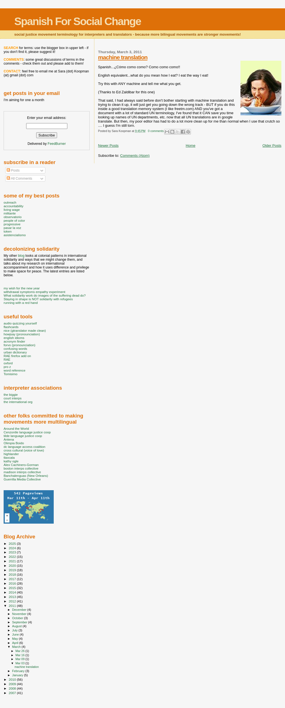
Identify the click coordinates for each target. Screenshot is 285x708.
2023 (13, 552)
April (15, 642)
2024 (13, 548)
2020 (13, 565)
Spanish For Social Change (77, 21)
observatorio (13, 217)
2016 (13, 583)
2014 (13, 592)
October (18, 618)
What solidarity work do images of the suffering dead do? (45, 295)
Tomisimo (10, 374)
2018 (13, 574)
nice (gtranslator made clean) (25, 330)
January (18, 675)
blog (21, 256)
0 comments (156, 131)
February (19, 671)
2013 (13, 597)
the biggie (11, 394)
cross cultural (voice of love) (24, 450)
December (19, 609)
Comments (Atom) (134, 155)
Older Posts (271, 145)
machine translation (122, 57)
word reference (14, 370)
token (8, 231)
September (20, 622)
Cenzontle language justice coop (27, 432)
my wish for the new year (22, 288)
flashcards (11, 327)
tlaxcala (9, 457)
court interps (12, 398)
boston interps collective (21, 468)
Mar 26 (20, 651)
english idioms (14, 338)
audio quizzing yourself (20, 323)
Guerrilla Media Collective (22, 479)
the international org (18, 402)
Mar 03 (20, 663)
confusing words (15, 348)
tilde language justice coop (23, 436)
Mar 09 (20, 659)
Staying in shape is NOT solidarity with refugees (38, 299)
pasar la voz (12, 228)
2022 (13, 556)
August (17, 626)
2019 (13, 570)
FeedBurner (57, 144)
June (16, 634)
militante (10, 213)
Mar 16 (20, 655)
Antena (9, 439)
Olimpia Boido (14, 443)
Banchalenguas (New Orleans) (26, 475)
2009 (13, 684)
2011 (13, 605)
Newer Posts (108, 145)
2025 (13, 543)
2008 (13, 688)
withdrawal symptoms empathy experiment (34, 292)
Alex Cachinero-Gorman (21, 465)
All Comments (19, 178)
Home (190, 145)
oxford (8, 363)
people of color (14, 220)
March (17, 646)
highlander (11, 454)
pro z (7, 366)
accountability (13, 206)
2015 (13, 588)
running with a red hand (21, 302)
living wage (12, 209)
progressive (12, 224)
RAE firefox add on (17, 356)
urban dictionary (15, 352)
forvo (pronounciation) (19, 345)
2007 (13, 693)
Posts (13, 170)
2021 (13, 561)
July (15, 630)
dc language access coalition (24, 446)
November (19, 614)
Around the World (16, 428)
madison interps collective (22, 472)
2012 (13, 601)
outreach (10, 202)
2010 (13, 679)
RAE (7, 359)
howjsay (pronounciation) (22, 334)
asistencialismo (15, 235)
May (15, 638)
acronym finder (14, 341)
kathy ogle (11, 461)
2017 (13, 579)
